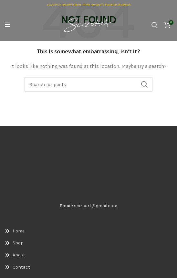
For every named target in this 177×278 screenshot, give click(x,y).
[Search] (154, 24)
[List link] (88, 231)
